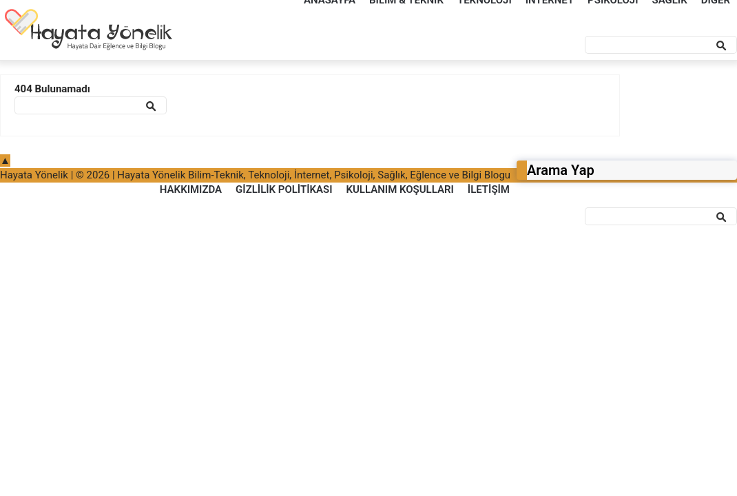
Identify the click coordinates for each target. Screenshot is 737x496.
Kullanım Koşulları (399, 189)
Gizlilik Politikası (284, 189)
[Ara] (661, 45)
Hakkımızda (191, 189)
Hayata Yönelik (34, 175)
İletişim (489, 189)
